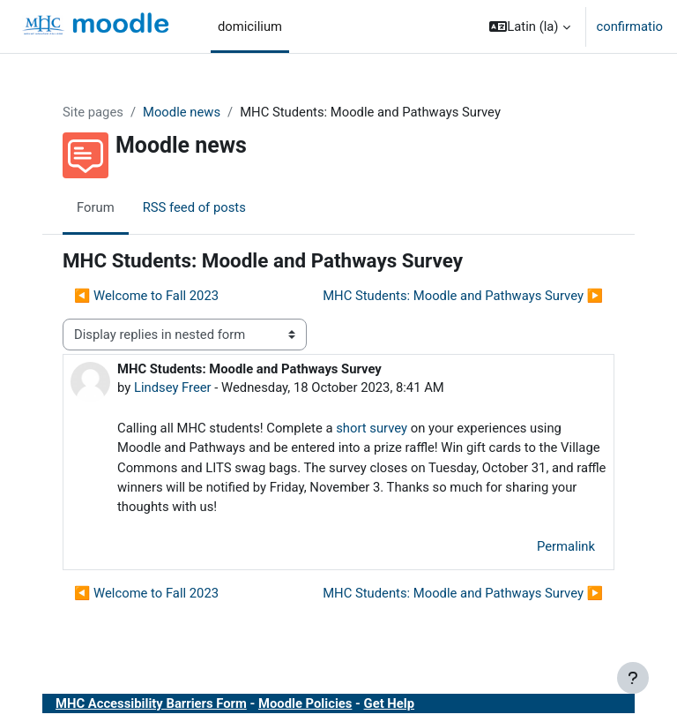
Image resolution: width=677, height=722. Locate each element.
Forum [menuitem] (96, 207)
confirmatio (630, 26)
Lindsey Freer (173, 387)
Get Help (389, 703)
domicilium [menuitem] (250, 26)
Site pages (93, 112)
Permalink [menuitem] (566, 546)
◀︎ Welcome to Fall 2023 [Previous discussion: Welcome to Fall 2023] (146, 296)
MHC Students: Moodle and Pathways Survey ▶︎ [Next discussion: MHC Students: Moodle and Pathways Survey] (463, 296)
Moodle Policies (305, 703)
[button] (529, 26)
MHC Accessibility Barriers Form (151, 703)
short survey (371, 428)
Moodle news (181, 112)
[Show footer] (633, 678)
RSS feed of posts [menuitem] (194, 207)
